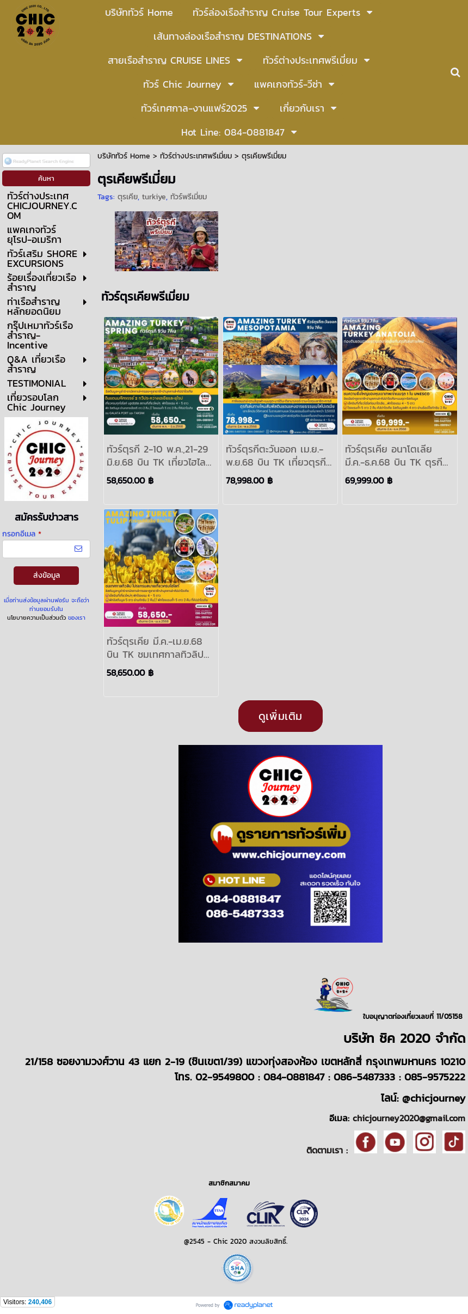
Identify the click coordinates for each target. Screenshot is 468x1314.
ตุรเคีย (128, 197)
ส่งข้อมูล (46, 575)
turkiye (154, 197)
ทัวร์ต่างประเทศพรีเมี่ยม (197, 156)
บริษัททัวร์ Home (123, 156)
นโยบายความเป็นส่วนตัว (36, 617)
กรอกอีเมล (21, 534)
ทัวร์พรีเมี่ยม (188, 197)
